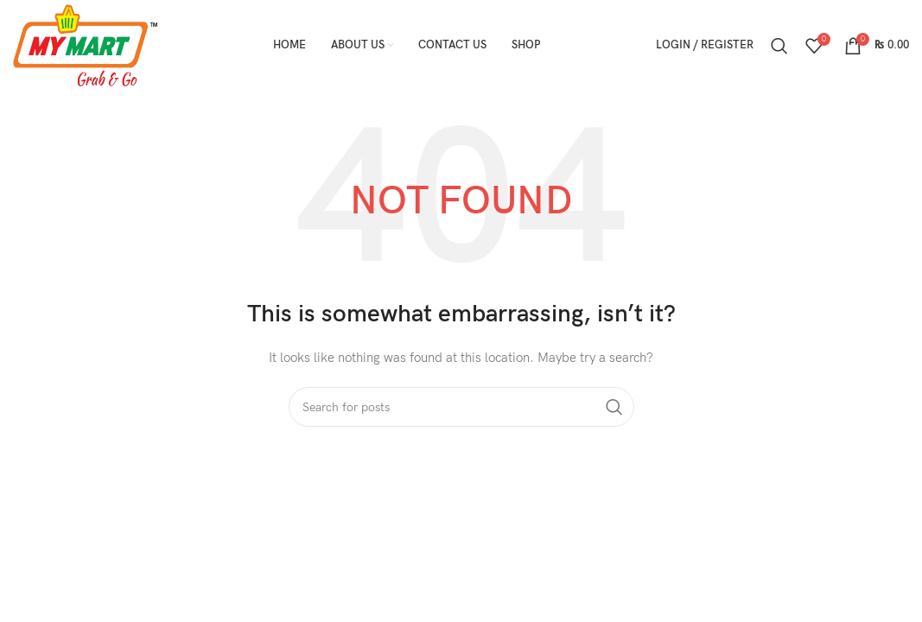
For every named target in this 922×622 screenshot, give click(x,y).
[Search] (779, 46)
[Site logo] (85, 44)
